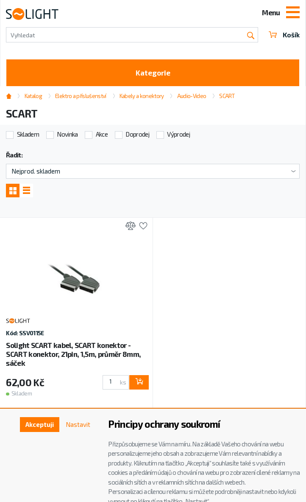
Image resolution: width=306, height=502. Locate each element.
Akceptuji (39, 424)
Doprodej (137, 134)
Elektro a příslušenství (80, 96)
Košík (284, 35)
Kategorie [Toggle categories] (153, 72)
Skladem (28, 134)
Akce (102, 134)
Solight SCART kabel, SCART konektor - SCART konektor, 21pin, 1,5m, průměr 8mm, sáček (73, 354)
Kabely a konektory (142, 96)
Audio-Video (191, 96)
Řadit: (14, 155)
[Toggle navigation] (293, 13)
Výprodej (178, 134)
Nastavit (78, 424)
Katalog (33, 96)
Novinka (67, 134)
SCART (226, 96)
